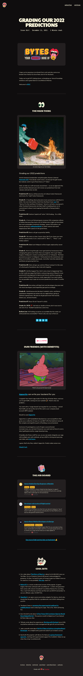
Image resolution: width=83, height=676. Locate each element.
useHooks (60, 665)
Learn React (42, 665)
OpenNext (23, 597)
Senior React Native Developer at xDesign (39, 521)
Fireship (46, 669)
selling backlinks (36, 226)
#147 (28, 84)
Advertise (28, 665)
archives (77, 5)
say (55, 202)
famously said (23, 179)
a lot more (31, 439)
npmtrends (35, 665)
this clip (41, 580)
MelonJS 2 (23, 584)
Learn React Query (51, 665)
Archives (22, 665)
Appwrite (23, 394)
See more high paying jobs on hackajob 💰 (41, 540)
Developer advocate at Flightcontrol (37, 503)
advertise (68, 5)
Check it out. (23, 447)
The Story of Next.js (37, 574)
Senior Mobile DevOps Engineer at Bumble (39, 484)
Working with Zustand (51, 622)
